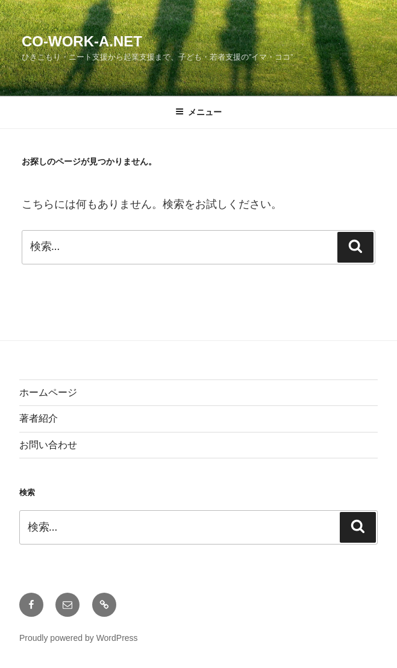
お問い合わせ (48, 445)
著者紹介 (38, 418)
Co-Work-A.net (82, 41)
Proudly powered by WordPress (78, 638)
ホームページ (48, 392)
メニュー (198, 112)
